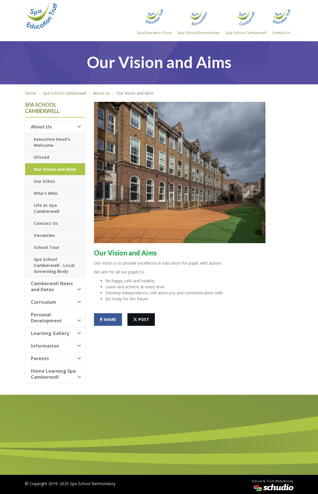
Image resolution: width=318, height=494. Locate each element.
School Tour (46, 247)
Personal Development (56, 318)
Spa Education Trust (154, 21)
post (141, 319)
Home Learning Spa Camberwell (56, 374)
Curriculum (56, 302)
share (108, 319)
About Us (101, 93)
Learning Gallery (56, 333)
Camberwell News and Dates (56, 286)
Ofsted (41, 157)
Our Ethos (44, 181)
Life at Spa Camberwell (46, 208)
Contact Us (281, 21)
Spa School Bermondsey (198, 21)
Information (56, 346)
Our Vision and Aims (55, 169)
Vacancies (44, 235)
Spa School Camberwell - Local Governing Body (54, 265)
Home (30, 93)
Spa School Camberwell (245, 21)
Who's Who (46, 193)
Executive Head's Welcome (52, 142)
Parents (56, 358)
